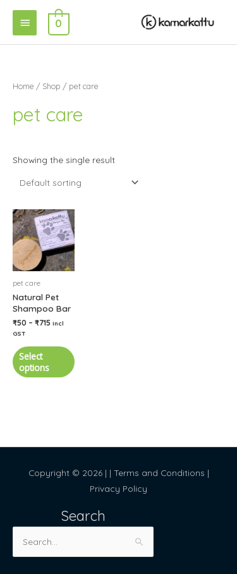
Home (23, 86)
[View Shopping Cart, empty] (58, 22)
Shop (51, 86)
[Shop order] (76, 182)
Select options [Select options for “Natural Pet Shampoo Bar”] (34, 362)
